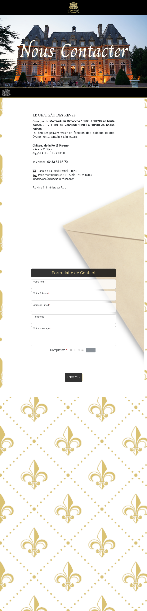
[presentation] (73, 375)
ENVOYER (73, 391)
